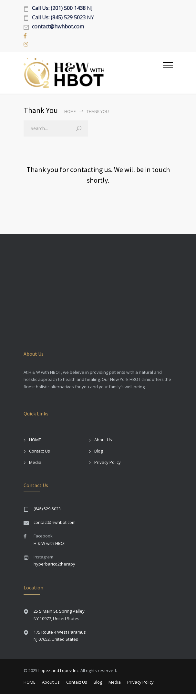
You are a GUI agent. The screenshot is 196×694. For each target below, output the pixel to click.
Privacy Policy (107, 462)
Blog (98, 451)
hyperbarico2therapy (54, 564)
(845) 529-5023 (47, 509)
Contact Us (39, 451)
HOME (35, 440)
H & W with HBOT (50, 543)
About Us (103, 440)
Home (70, 111)
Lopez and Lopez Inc (58, 670)
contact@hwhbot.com (55, 522)
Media (35, 462)
